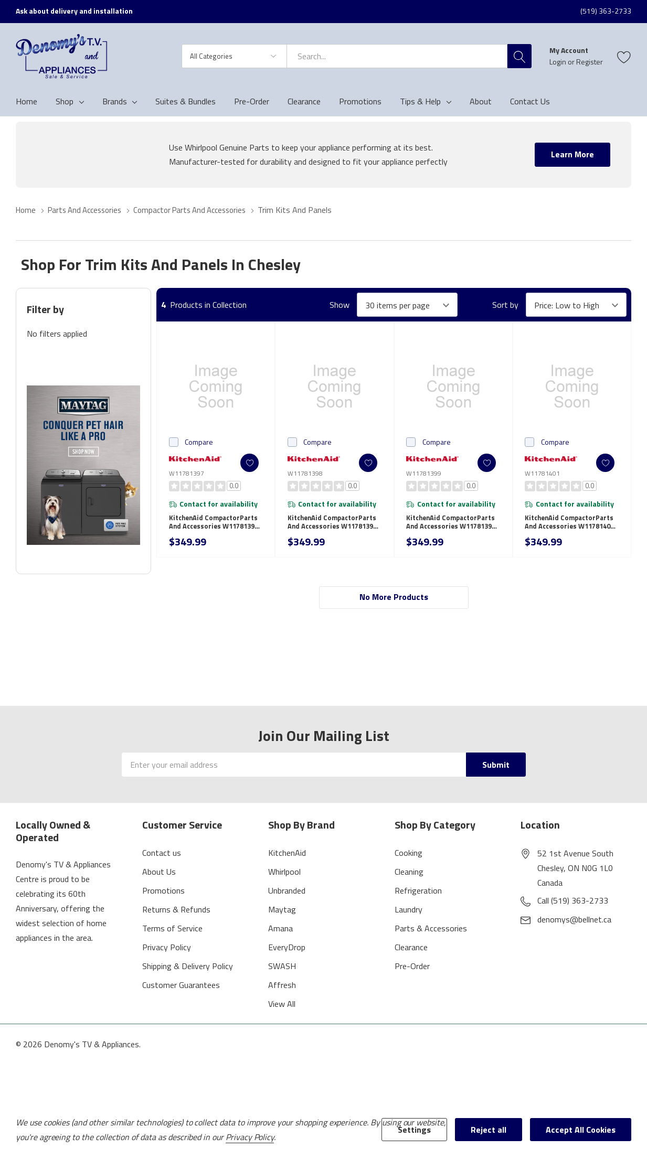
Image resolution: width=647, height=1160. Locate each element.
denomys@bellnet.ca (574, 923)
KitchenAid (287, 857)
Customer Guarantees (181, 989)
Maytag (282, 913)
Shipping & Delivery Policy (187, 970)
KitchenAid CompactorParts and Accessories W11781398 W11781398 (334, 526)
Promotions (163, 894)
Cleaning (409, 875)
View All (281, 1008)
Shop (64, 101)
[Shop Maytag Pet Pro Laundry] (83, 465)
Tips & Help (420, 101)
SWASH (282, 970)
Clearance (411, 951)
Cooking (408, 857)
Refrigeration (418, 894)
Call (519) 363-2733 (572, 904)
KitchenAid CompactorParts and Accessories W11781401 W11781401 (571, 526)
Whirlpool (284, 875)
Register (589, 61)
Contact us (161, 857)
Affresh (282, 989)
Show (339, 304)
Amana (280, 932)
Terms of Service (172, 932)
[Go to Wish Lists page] (624, 56)
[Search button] (519, 56)
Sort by (505, 304)
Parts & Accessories (431, 932)
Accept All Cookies (581, 1129)
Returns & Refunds (176, 913)
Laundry (408, 913)
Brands (114, 101)
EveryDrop (286, 951)
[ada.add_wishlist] (244, 463)
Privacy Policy (166, 951)
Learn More (572, 154)
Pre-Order (412, 970)
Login (558, 61)
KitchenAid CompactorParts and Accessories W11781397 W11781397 (215, 526)
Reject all (488, 1129)
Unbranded (286, 894)
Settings (414, 1129)
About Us (159, 875)
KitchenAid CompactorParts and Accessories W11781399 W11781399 (453, 526)
